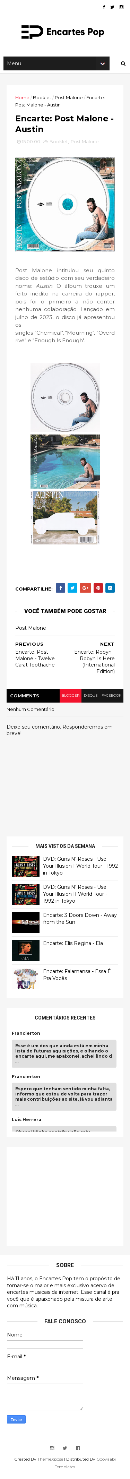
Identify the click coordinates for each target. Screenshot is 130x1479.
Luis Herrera (27, 1123)
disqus (89, 699)
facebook (111, 699)
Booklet (42, 99)
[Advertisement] (64, 1199)
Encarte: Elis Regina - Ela (73, 947)
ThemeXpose (50, 1462)
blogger (69, 699)
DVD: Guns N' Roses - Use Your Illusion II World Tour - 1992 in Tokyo (75, 897)
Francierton (26, 1036)
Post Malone (69, 99)
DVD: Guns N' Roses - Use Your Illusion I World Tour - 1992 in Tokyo (75, 869)
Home (23, 99)
